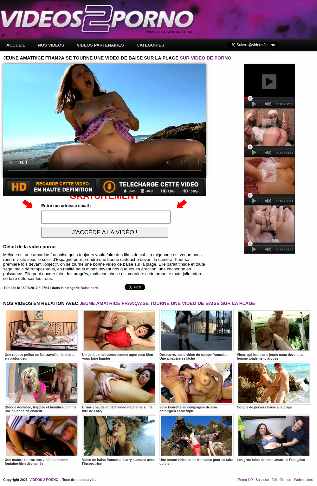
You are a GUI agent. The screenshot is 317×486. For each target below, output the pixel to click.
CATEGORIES (150, 45)
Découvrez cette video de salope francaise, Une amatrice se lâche (196, 334)
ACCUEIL (15, 45)
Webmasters (303, 480)
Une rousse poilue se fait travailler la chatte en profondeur (42, 334)
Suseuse (262, 480)
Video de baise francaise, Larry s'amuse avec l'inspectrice (119, 439)
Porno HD (245, 480)
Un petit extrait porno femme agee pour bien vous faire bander (119, 334)
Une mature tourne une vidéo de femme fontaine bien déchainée (42, 439)
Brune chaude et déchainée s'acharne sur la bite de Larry (119, 387)
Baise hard (89, 288)
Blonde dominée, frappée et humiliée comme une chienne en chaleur (42, 387)
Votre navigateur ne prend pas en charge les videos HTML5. (104, 121)
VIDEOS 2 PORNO (43, 480)
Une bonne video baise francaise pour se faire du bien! (196, 439)
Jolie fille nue (281, 480)
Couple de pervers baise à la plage (274, 385)
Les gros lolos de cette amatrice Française (274, 438)
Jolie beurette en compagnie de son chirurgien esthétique (196, 387)
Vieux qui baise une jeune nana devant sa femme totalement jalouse (274, 334)
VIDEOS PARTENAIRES (100, 45)
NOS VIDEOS (51, 45)
